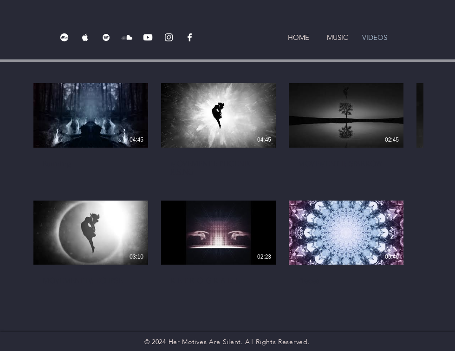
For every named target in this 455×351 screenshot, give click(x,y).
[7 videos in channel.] (227, 188)
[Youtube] (148, 37)
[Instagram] (168, 37)
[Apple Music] (85, 37)
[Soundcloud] (127, 37)
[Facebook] (189, 37)
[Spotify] (106, 37)
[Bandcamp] (64, 37)
